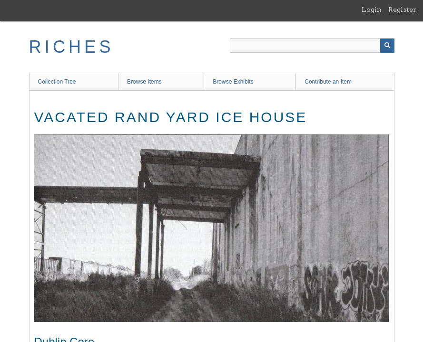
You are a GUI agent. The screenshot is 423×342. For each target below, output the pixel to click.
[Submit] (387, 45)
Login (372, 9)
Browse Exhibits (233, 81)
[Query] (312, 45)
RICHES (71, 47)
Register (402, 9)
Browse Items (144, 81)
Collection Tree (57, 81)
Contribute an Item (328, 81)
